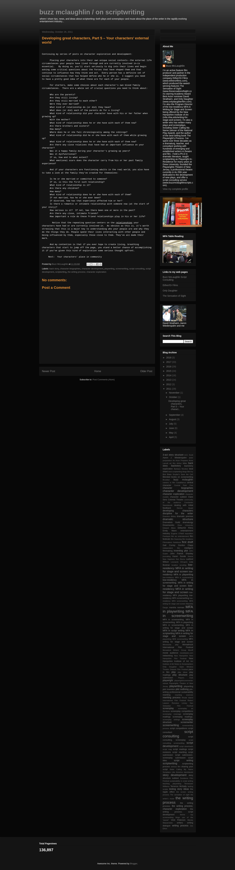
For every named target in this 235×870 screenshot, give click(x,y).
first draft (187, 542)
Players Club (185, 678)
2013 (169, 379)
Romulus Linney (179, 703)
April (171, 437)
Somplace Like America (173, 772)
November (174, 392)
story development (175, 775)
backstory (176, 465)
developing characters (178, 510)
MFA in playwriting (178, 609)
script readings (180, 749)
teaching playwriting (172, 784)
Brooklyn (166, 480)
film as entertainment (180, 536)
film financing (176, 539)
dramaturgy (188, 522)
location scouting (179, 565)
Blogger (133, 863)
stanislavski (188, 772)
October (173, 397)
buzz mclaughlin (183, 479)
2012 (169, 384)
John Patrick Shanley (181, 553)
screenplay (168, 708)
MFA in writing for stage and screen (178, 634)
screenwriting (122, 268)
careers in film (169, 483)
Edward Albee (169, 528)
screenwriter (187, 722)
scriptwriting (61, 272)
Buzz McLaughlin (175, 66)
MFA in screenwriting (178, 613)
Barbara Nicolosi (181, 469)
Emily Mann (170, 531)
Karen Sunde (179, 556)
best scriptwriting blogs (177, 472)
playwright (168, 680)
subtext (175, 778)
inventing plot (181, 550)
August (173, 419)
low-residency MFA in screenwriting (178, 577)
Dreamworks (168, 525)
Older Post (146, 371)
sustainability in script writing (181, 781)
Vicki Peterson (178, 820)
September (175, 415)
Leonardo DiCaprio (179, 562)
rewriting (167, 695)
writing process (180, 825)
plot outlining (182, 689)
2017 (169, 362)
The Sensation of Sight (174, 296)
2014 (169, 375)
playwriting (109, 268)
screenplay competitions (182, 711)
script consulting (136, 268)
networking (168, 656)
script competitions (178, 728)
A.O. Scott (188, 455)
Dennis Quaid (185, 508)
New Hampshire (181, 656)
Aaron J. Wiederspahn (175, 458)
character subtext (178, 497)
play (174, 672)
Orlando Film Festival (179, 669)
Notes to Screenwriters (183, 664)
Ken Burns (180, 559)
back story (54, 268)
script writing (183, 760)
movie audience (170, 653)
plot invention (169, 689)
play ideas (182, 672)
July (171, 423)
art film (172, 463)
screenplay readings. (183, 717)
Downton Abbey (169, 516)
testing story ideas (179, 789)
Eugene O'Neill (177, 533)
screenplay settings (171, 720)
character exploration (173, 494)
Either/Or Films (170, 285)
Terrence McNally (178, 786)
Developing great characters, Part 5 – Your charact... (177, 405)
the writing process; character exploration (87, 272)
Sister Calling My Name (181, 769)
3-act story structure (173, 454)
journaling (167, 556)
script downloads (186, 746)
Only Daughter (170, 290)
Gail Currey (169, 545)
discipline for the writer (178, 513)
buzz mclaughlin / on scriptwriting (91, 12)
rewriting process (171, 697)
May (171, 432)
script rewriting (179, 752)
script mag (167, 749)
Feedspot (166, 536)
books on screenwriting (182, 477)
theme (182, 815)
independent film (171, 548)
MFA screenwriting (180, 639)
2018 (169, 357)
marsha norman (176, 607)
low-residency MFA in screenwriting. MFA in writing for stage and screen (178, 583)
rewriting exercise (184, 695)
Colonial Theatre (175, 500)
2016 (169, 366)
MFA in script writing (173, 630)
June (171, 428)
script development (178, 744)
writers (180, 823)
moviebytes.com (186, 653)
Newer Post (48, 371)
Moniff (190, 650)
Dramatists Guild (171, 522)
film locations (187, 539)
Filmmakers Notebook (172, 542)
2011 (169, 388)
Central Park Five (183, 485)
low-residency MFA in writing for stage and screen (178, 568)
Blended (166, 477)
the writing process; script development (178, 812)
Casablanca (181, 483)
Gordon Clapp (185, 545)
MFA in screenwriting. (173, 619)
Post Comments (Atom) (104, 379)
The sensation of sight (179, 795)
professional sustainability (181, 692)
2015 (169, 371)
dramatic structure (178, 519)
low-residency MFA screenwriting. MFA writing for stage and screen (178, 601)
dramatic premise (185, 516)
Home (97, 371)
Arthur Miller (182, 463)
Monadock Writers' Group (174, 650)
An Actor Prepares (180, 460)
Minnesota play (171, 645)
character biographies (70, 268)
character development (92, 268)
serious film (175, 767)
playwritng (188, 686)
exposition (189, 533)
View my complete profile (175, 189)
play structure (180, 674)
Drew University (185, 525)
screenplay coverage (172, 714)
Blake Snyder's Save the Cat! (180, 474)
